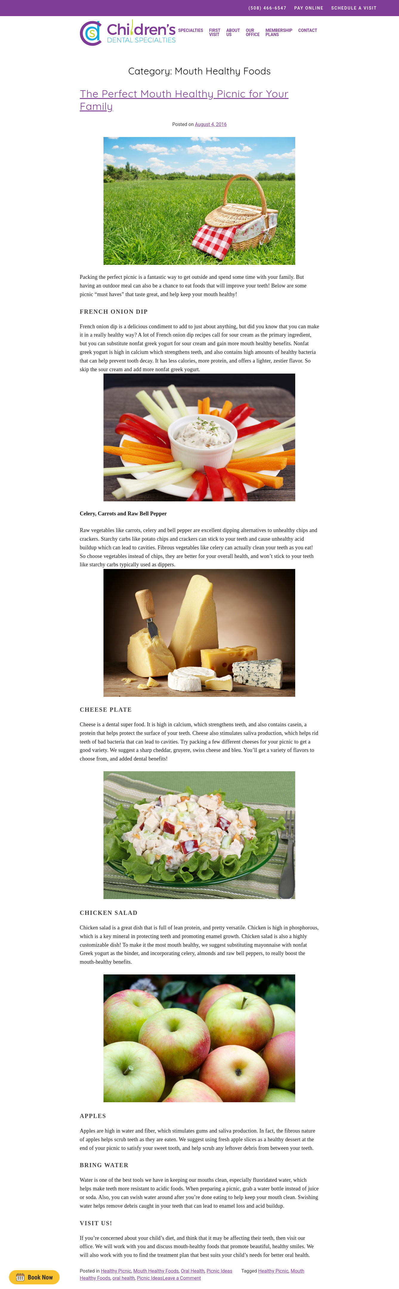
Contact (307, 30)
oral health (123, 1278)
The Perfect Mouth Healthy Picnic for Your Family (184, 100)
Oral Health (192, 1271)
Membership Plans (279, 32)
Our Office (252, 32)
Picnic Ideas (219, 1271)
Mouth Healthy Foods (156, 1271)
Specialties (190, 30)
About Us (233, 32)
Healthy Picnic (116, 1271)
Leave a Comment (182, 1278)
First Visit (214, 32)
